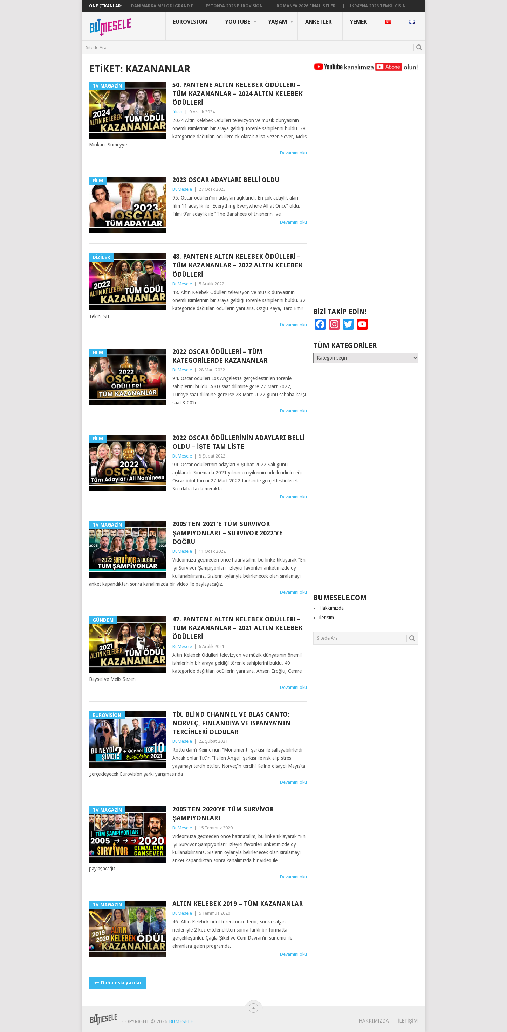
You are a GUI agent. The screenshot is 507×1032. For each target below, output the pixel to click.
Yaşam (277, 22)
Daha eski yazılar (118, 982)
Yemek (358, 22)
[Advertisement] (365, 193)
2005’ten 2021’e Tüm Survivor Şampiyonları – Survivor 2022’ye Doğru (227, 532)
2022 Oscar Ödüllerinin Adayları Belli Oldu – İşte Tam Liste (238, 442)
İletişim (326, 617)
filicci (177, 111)
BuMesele (182, 189)
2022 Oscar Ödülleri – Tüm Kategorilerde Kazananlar (219, 356)
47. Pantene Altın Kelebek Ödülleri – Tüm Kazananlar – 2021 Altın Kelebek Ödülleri (237, 627)
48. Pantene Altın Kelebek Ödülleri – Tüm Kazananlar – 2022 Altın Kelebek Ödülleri (237, 265)
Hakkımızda (331, 608)
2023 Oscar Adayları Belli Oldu (225, 179)
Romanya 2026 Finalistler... (307, 6)
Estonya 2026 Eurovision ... (236, 6)
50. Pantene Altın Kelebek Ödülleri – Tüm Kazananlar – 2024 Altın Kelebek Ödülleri (237, 93)
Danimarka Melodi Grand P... (164, 6)
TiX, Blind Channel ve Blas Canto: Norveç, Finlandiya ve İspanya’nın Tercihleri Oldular (231, 723)
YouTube (237, 22)
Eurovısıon (190, 22)
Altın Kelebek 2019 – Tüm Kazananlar (237, 903)
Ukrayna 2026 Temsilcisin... (378, 6)
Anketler (318, 22)
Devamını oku (293, 152)
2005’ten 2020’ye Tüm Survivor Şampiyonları (223, 814)
